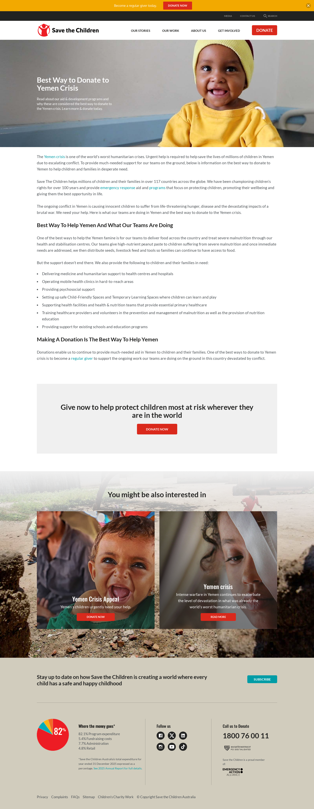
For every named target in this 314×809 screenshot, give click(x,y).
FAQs (75, 797)
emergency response (117, 187)
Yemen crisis (54, 156)
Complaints (59, 797)
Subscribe (262, 679)
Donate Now (177, 5)
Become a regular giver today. (135, 6)
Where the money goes (95, 726)
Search (270, 16)
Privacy (42, 797)
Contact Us (247, 15)
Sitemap (89, 797)
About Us (198, 30)
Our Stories (140, 30)
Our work (170, 30)
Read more (218, 617)
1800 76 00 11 (246, 735)
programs (157, 187)
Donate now (96, 617)
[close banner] (308, 6)
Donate (264, 30)
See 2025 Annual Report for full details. (118, 768)
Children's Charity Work (116, 797)
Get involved (229, 30)
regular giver (82, 358)
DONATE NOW (157, 429)
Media (228, 15)
